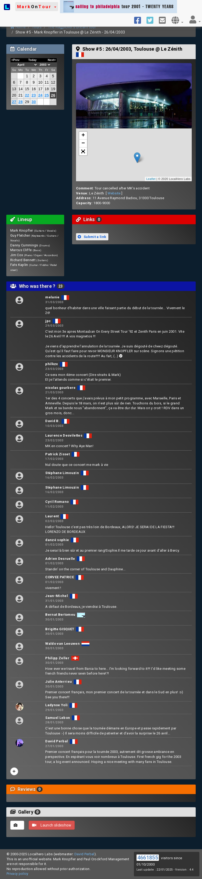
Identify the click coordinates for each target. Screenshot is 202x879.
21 (20, 95)
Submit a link (92, 237)
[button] (36, 6)
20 (14, 95)
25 (47, 95)
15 (27, 89)
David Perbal (84, 854)
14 (20, 89)
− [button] (83, 143)
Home (18, 27)
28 (20, 102)
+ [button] (83, 136)
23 (34, 95)
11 (47, 82)
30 (34, 102)
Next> (52, 59)
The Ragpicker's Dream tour (72, 27)
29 (27, 102)
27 (14, 102)
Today (32, 59)
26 (53, 95)
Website (114, 193)
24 (40, 95)
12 (53, 82)
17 (40, 89)
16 (34, 89)
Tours (37, 27)
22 (27, 95)
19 (53, 89)
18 (47, 89)
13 (14, 89)
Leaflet (150, 178)
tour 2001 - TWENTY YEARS (118, 6)
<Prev (16, 59)
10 (40, 82)
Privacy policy (17, 874)
